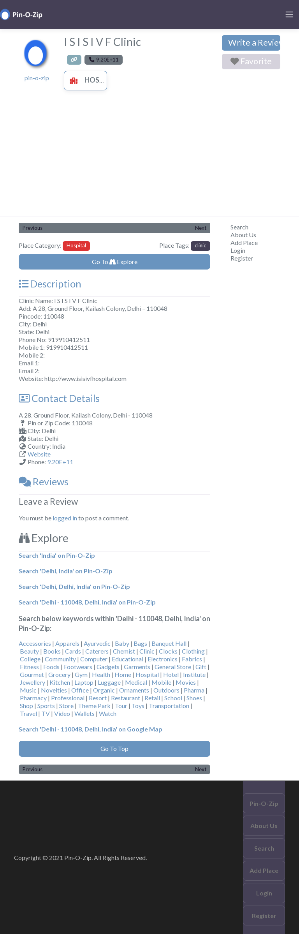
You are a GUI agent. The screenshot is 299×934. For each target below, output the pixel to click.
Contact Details (59, 398)
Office (80, 690)
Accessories (35, 643)
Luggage (109, 682)
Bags (140, 643)
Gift (200, 666)
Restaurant (125, 697)
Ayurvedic (97, 643)
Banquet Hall (168, 643)
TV (45, 713)
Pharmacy (33, 697)
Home (122, 674)
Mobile (161, 682)
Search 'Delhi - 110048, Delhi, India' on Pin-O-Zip (87, 602)
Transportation (169, 705)
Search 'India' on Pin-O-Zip (57, 555)
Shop (26, 705)
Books (52, 651)
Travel (28, 713)
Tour (121, 705)
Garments (137, 666)
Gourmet (32, 674)
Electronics (163, 659)
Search (239, 227)
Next (200, 228)
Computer (93, 659)
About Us (243, 234)
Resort (98, 697)
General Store (173, 666)
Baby (122, 643)
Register (241, 258)
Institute (194, 674)
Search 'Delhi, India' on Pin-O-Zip (66, 570)
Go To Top (114, 748)
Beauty (29, 651)
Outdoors (166, 690)
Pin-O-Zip (264, 803)
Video (62, 713)
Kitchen (59, 682)
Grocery (59, 674)
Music (28, 690)
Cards (73, 651)
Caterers (97, 651)
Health (101, 674)
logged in (65, 518)
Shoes (194, 697)
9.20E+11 (60, 461)
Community (60, 659)
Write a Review (254, 42)
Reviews (44, 481)
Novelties (54, 690)
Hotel (171, 674)
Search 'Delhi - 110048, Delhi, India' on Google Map (90, 729)
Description (50, 283)
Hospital (92, 80)
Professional (67, 697)
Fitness (29, 666)
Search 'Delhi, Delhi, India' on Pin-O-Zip (74, 586)
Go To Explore (114, 261)
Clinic (147, 651)
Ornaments (134, 690)
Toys (138, 705)
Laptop (83, 682)
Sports (46, 705)
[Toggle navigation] (289, 14)
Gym (81, 674)
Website (39, 454)
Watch (107, 713)
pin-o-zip (37, 77)
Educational (127, 659)
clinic (200, 245)
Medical (136, 682)
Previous (32, 228)
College (30, 659)
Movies (186, 682)
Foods (51, 666)
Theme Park (94, 705)
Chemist (124, 651)
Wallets (84, 713)
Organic (104, 690)
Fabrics (192, 659)
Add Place (244, 242)
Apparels (67, 643)
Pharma (194, 690)
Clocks (168, 651)
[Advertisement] (149, 158)
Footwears (78, 666)
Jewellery (32, 682)
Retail (152, 697)
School (173, 697)
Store (66, 705)
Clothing (193, 651)
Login (237, 250)
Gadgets (108, 666)
